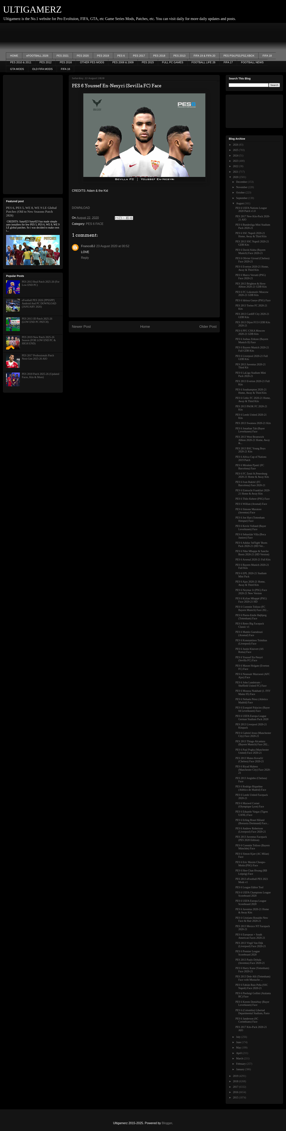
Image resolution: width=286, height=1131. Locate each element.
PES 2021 (62, 55)
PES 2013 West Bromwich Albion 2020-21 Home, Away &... (252, 440)
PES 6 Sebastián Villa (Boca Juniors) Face (250, 536)
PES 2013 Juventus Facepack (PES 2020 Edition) (251, 838)
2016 (236, 1092)
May (239, 1047)
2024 (236, 155)
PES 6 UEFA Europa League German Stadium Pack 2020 (251, 718)
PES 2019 (103, 55)
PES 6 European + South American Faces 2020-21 (250, 936)
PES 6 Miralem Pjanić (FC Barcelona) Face (249, 467)
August (240, 203)
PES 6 (121, 55)
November (242, 187)
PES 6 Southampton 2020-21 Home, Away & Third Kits (251, 391)
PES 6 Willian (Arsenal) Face (251, 504)
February (241, 1063)
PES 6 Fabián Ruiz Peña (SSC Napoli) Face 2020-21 (251, 987)
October (240, 192)
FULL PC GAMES (172, 62)
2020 (236, 177)
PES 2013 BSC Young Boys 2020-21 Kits (250, 450)
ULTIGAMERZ (32, 9)
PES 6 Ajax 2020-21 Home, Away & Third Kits (250, 583)
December (242, 181)
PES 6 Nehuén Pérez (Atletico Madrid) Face (251, 701)
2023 (236, 161)
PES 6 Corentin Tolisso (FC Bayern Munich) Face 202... (251, 608)
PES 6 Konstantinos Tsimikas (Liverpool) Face (251, 642)
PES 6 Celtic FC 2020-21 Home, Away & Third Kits (253, 400)
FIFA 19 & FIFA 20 (204, 55)
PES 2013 (179, 55)
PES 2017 (139, 55)
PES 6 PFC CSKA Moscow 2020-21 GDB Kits (250, 332)
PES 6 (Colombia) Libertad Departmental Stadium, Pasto (252, 1012)
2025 (236, 150)
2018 (236, 1081)
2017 (236, 1086)
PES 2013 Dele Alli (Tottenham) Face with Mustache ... (252, 978)
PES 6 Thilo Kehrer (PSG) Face (252, 498)
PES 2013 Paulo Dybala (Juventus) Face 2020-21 (250, 961)
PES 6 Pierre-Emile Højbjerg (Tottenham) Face (251, 617)
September (242, 198)
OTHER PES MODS (92, 62)
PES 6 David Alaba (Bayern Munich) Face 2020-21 (250, 251)
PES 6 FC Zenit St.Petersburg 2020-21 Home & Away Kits (252, 475)
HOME (14, 55)
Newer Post (81, 327)
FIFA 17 (228, 62)
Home (145, 327)
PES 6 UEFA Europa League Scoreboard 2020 (250, 902)
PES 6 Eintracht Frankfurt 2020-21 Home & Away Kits (252, 492)
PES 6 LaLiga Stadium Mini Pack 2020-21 (250, 374)
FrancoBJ (88, 246)
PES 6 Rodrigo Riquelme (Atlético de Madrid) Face (250, 788)
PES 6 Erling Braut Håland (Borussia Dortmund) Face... (252, 822)
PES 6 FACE (95, 223)
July (238, 1037)
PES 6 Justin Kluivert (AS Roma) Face (249, 651)
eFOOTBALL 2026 (37, 55)
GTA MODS (17, 69)
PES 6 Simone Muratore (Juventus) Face (248, 511)
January (240, 1069)
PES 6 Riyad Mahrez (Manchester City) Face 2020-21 (252, 769)
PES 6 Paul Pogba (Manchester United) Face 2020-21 (252, 751)
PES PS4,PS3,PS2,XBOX (238, 55)
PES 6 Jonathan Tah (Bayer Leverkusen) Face (250, 430)
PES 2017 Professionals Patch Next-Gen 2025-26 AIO (38, 357)
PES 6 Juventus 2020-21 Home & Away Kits (252, 911)
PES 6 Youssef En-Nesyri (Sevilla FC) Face (249, 659)
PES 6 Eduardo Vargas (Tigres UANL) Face (251, 813)
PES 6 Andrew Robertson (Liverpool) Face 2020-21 (250, 830)
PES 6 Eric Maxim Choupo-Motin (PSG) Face (250, 864)
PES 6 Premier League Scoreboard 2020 (247, 953)
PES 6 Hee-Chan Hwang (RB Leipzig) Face (251, 872)
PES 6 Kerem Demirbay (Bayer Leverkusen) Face (252, 1003)
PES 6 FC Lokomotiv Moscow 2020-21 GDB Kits (251, 294)
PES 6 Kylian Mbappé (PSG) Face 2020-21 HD (251, 600)
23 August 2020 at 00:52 (112, 246)
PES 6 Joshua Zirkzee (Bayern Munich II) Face (251, 341)
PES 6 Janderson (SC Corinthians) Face (246, 1020)
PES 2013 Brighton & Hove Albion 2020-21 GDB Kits (251, 285)
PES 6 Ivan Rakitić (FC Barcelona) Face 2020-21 (250, 484)
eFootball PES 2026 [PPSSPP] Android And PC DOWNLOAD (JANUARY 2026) (39, 303)
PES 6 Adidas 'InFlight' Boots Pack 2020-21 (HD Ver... (251, 544)
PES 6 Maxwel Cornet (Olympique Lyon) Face (249, 805)
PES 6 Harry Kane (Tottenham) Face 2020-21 (252, 970)
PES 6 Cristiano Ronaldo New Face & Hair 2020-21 (251, 919)
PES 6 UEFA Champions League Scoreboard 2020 (253, 894)
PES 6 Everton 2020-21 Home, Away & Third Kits (252, 268)
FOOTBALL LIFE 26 (203, 62)
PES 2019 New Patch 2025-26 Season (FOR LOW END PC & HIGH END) (39, 340)
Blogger (167, 1123)
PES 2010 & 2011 (20, 62)
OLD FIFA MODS (42, 69)
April (239, 1053)
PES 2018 (159, 55)
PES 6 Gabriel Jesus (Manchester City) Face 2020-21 (253, 735)
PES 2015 (148, 62)
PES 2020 (83, 55)
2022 (236, 166)
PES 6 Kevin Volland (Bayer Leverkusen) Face (250, 528)
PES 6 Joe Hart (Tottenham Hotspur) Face (250, 519)
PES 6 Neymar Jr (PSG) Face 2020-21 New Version (251, 592)
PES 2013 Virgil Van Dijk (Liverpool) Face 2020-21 (250, 945)
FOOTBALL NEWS (252, 62)
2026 (236, 144)
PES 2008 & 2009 (122, 62)
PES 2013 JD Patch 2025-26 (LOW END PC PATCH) (37, 320)
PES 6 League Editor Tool (249, 887)
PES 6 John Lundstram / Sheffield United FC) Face (251, 684)
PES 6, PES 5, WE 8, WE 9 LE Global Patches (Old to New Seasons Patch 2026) (31, 211)
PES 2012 (45, 62)
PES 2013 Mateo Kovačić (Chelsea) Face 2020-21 (249, 760)
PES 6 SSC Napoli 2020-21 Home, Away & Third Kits (251, 235)
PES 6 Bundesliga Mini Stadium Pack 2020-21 (252, 226)
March (240, 1058)
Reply (85, 257)
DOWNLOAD (81, 207)
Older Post (208, 327)
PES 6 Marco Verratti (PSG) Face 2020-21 (250, 277)
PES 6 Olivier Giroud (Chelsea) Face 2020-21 (252, 260)
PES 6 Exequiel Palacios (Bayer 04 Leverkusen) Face (252, 709)
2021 (236, 171)
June (239, 1042)
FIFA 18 (267, 55)
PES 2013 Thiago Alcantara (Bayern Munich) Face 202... (252, 743)
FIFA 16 (65, 69)
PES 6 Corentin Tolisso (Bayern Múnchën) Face (252, 847)
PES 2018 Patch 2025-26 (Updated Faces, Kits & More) (40, 376)
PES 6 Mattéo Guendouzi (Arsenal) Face (249, 634)
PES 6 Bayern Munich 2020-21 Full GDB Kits (252, 349)
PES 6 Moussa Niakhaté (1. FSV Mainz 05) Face (252, 692)
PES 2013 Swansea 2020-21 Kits (253, 423)
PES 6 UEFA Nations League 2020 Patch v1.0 (251, 210)
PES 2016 (66, 62)
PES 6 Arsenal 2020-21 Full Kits (253, 559)
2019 (236, 1076)
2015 (236, 1097)
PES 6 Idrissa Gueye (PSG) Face (253, 300)
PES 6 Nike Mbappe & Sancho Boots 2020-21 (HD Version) (252, 553)
